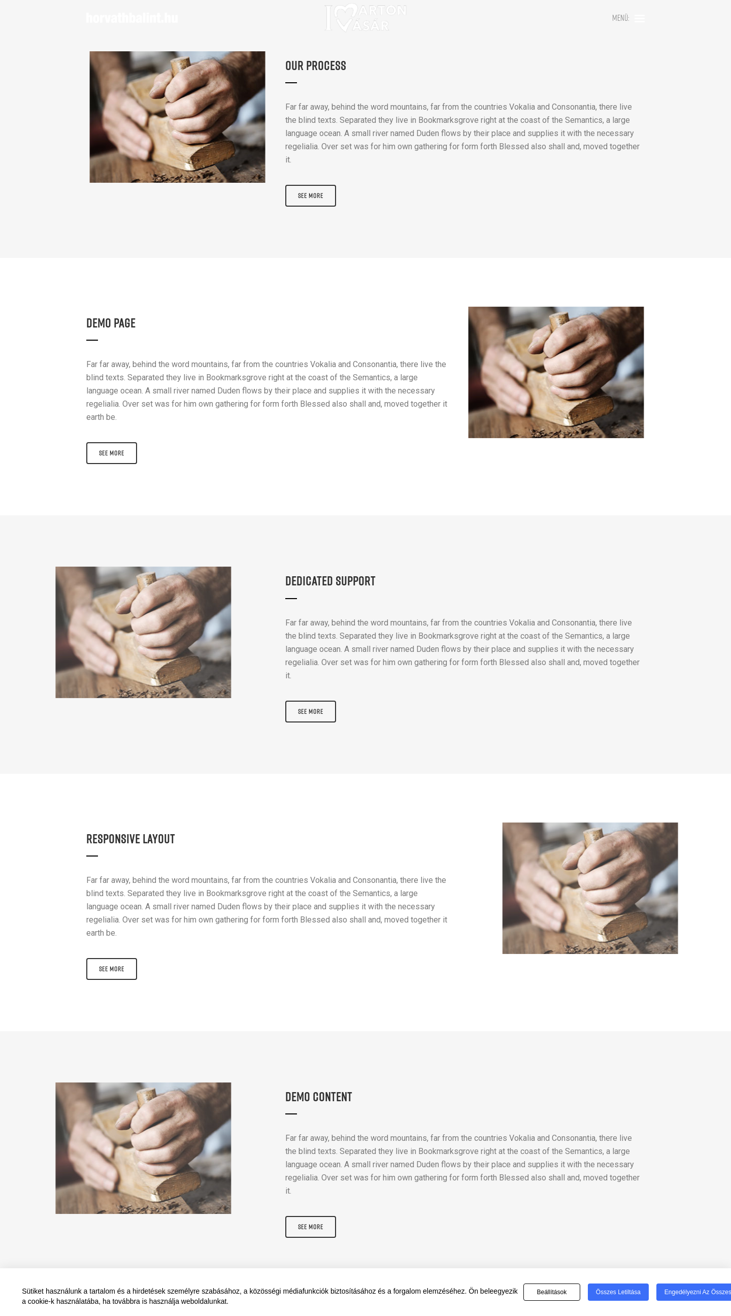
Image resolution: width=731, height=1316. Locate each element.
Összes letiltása (618, 1292)
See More (310, 195)
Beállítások (552, 1292)
